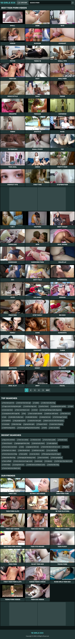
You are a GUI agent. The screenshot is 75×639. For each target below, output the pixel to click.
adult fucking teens (9, 428)
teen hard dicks (43, 457)
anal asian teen (8, 410)
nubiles (37, 403)
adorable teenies (32, 417)
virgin (71, 406)
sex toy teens (35, 454)
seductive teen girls (35, 420)
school (35, 410)
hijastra (66, 447)
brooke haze (63, 440)
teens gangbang (57, 457)
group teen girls (29, 424)
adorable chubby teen (16, 417)
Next (48, 390)
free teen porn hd (9, 403)
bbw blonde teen (25, 450)
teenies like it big (54, 464)
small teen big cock (30, 406)
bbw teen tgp (17, 424)
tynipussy (49, 461)
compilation (7, 420)
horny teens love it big (10, 454)
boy (24, 413)
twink (45, 428)
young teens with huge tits (11, 413)
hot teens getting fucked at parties (29, 428)
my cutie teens (52, 450)
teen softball (7, 461)
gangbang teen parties (59, 406)
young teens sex (19, 464)
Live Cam (24, 2)
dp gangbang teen (20, 420)
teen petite (24, 454)
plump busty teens (38, 443)
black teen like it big (9, 457)
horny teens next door (10, 447)
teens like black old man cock (51, 447)
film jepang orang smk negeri (51, 454)
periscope (39, 461)
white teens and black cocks (36, 464)
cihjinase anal (36, 440)
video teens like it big (49, 403)
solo (5, 417)
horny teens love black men (12, 468)
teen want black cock (23, 410)
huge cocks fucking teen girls (12, 406)
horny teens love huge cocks (23, 461)
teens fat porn (8, 443)
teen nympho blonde (36, 413)
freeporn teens (42, 424)
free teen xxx (66, 413)
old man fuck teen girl (24, 403)
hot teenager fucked (61, 417)
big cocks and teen (9, 440)
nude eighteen (52, 443)
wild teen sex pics (39, 450)
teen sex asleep (23, 440)
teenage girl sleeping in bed (27, 457)
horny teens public (49, 440)
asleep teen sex (45, 417)
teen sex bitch (55, 428)
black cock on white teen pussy (54, 420)
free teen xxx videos (10, 450)
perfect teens (44, 406)
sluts (22, 447)
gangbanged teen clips (22, 443)
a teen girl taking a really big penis (51, 410)
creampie (6, 424)
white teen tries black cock (64, 461)
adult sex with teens (52, 413)
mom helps (7, 464)
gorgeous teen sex (33, 447)
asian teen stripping (57, 424)
